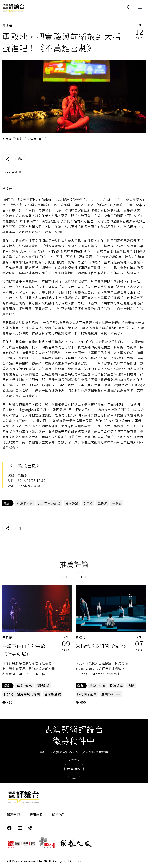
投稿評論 (71, 503)
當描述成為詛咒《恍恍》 (102, 646)
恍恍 (131, 685)
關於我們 (13, 814)
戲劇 (7, 503)
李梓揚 (88, 503)
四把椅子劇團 (87, 694)
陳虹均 (81, 637)
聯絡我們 (36, 814)
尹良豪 (7, 637)
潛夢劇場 (43, 685)
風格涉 (102, 503)
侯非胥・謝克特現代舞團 (22, 694)
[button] (67, 577)
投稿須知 (58, 814)
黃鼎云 (7, 25)
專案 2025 (24, 685)
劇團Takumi (110, 694)
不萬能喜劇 (25, 503)
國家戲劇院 (53, 694)
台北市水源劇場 (49, 503)
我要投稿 (74, 769)
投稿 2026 (97, 685)
